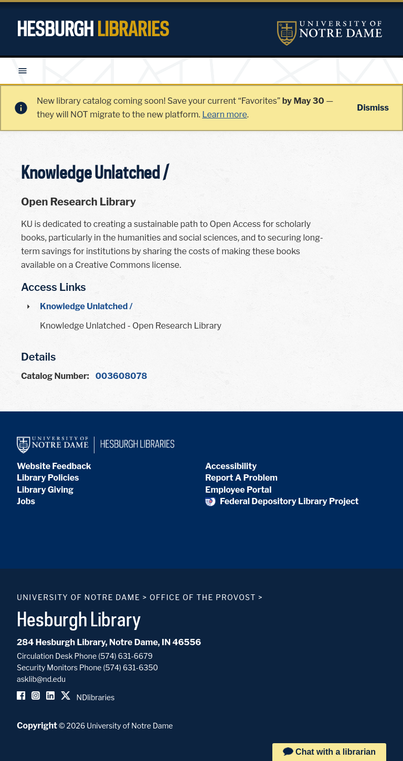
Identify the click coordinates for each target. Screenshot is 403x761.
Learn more (224, 114)
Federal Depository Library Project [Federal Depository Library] (282, 501)
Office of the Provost (203, 597)
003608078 (121, 376)
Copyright (37, 726)
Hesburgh (93, 29)
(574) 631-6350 (130, 667)
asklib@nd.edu (41, 679)
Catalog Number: (55, 376)
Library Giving (45, 490)
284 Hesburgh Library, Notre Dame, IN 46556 (109, 642)
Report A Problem (241, 478)
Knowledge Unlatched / (86, 306)
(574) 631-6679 (125, 655)
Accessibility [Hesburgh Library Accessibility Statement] (231, 466)
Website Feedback (54, 466)
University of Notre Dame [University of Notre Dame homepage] (78, 597)
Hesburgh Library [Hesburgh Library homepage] (79, 619)
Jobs (26, 501)
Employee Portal (238, 490)
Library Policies (48, 478)
